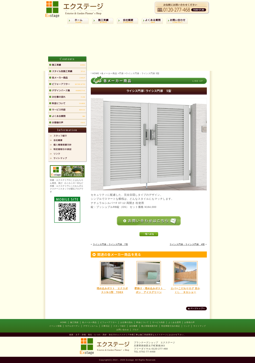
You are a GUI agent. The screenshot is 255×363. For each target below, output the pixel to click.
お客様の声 (189, 322)
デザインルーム (90, 326)
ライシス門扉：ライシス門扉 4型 (187, 244)
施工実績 (74, 322)
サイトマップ (199, 326)
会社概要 (133, 326)
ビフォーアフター (108, 322)
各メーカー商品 (89, 322)
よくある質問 (174, 322)
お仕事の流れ (126, 322)
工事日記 (105, 326)
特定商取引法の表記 (170, 326)
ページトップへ (197, 308)
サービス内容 (158, 322)
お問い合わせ (122, 330)
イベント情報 (55, 326)
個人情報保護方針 (149, 326)
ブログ (135, 330)
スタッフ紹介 (119, 326)
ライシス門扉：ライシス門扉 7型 (110, 244)
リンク (187, 326)
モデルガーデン (72, 326)
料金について (142, 322)
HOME (63, 322)
